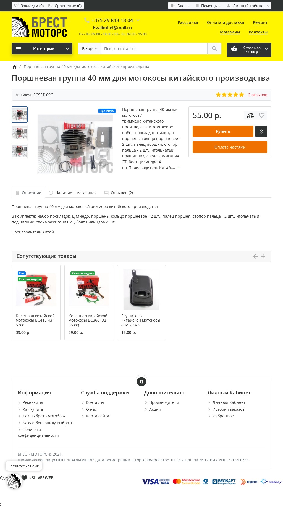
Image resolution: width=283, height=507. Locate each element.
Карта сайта (97, 415)
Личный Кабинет (229, 402)
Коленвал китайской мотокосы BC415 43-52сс (35, 320)
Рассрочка (188, 22)
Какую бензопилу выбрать (48, 422)
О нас (91, 409)
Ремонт (260, 22)
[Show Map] (141, 381)
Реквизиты (33, 402)
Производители (164, 402)
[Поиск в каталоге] (154, 48)
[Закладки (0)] (29, 5)
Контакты (258, 32)
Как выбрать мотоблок (44, 415)
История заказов (229, 409)
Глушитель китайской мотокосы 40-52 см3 (140, 320)
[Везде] (89, 48)
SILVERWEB (42, 477)
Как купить (33, 409)
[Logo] (39, 26)
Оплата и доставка (225, 22)
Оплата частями (230, 147)
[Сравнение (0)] (65, 5)
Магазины (230, 32)
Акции (155, 409)
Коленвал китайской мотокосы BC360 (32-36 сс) (88, 320)
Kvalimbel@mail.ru (112, 28)
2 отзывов (257, 94)
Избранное (223, 415)
